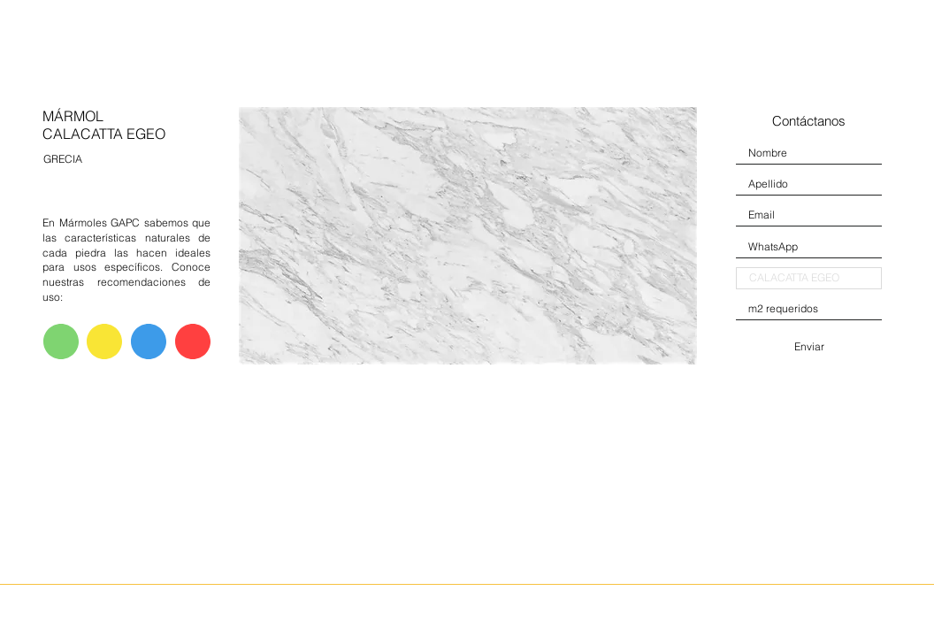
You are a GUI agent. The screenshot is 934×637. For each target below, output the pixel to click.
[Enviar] (809, 347)
